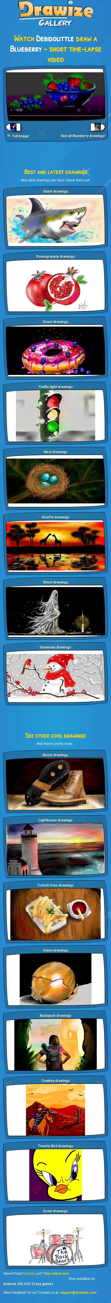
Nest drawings (55, 452)
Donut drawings (55, 322)
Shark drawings (55, 191)
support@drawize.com (78, 1292)
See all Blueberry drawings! (83, 136)
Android (9, 1284)
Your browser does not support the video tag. (55, 94)
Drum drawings (55, 1211)
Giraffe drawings (55, 517)
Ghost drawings (55, 582)
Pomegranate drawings (55, 256)
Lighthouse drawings (55, 820)
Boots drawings (55, 755)
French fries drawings (56, 885)
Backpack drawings (55, 1016)
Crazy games (42, 1284)
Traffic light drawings (55, 387)
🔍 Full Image (18, 136)
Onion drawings (55, 950)
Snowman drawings (55, 647)
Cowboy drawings (55, 1081)
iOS (20, 1284)
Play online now (56, 1273)
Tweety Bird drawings (55, 1146)
